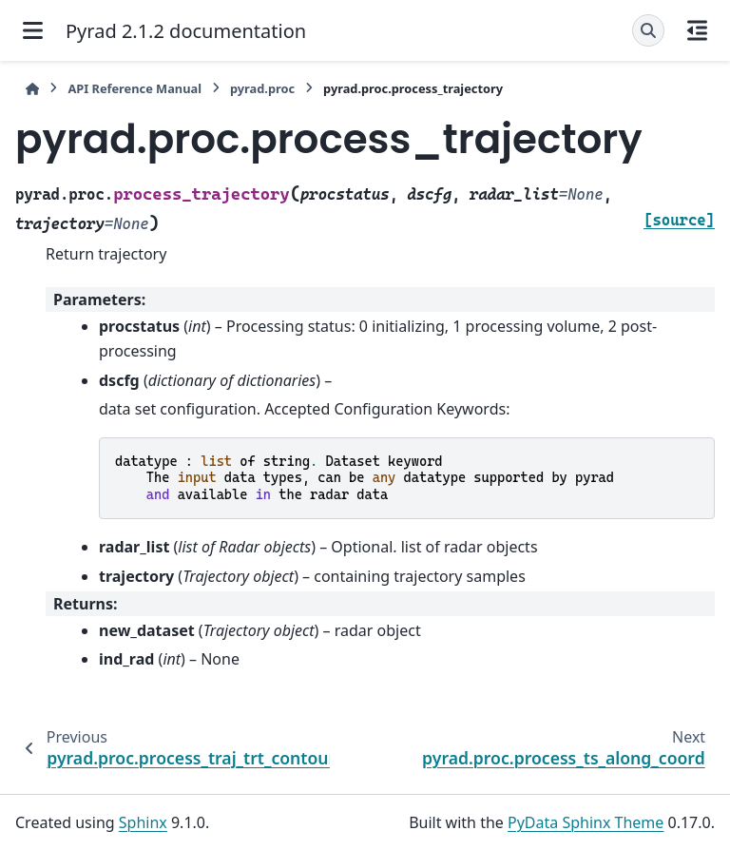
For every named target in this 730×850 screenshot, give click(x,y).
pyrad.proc (262, 88)
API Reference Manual (134, 88)
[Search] (648, 30)
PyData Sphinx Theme (585, 822)
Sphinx (143, 822)
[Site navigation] (32, 30)
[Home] (32, 89)
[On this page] (697, 30)
